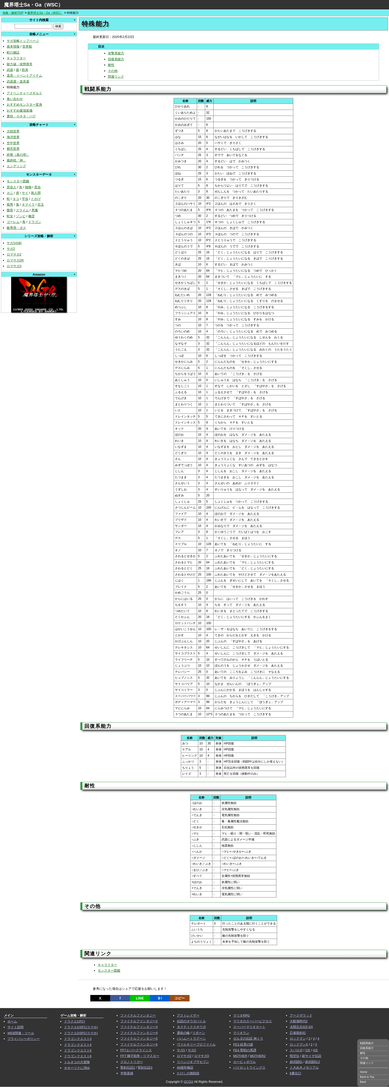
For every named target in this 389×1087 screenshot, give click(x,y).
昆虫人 (11, 187)
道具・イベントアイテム (24, 75)
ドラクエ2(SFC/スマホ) (81, 1033)
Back (363, 1081)
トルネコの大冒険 (77, 1062)
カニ (10, 193)
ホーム (12, 1021)
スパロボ (296, 1050)
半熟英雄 (126, 1073)
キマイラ (28, 204)
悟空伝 (294, 1056)
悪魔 (35, 210)
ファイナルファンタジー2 (139, 1021)
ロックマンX (299, 1044)
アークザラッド (301, 1015)
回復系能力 (116, 59)
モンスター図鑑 (18, 181)
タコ (16, 199)
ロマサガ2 (14, 254)
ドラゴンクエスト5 (78, 1050)
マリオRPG (241, 1015)
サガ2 (11, 249)
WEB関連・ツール (20, 1033)
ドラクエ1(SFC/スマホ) (81, 1027)
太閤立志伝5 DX (301, 1027)
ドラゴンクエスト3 (78, 1039)
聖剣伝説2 (127, 1067)
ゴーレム (13, 222)
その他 (113, 71)
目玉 (40, 204)
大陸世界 (13, 131)
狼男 (10, 204)
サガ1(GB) (14, 243)
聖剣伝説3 (145, 1067)
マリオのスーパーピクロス (252, 1021)
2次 (307, 1050)
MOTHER (240, 1056)
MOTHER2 (258, 1056)
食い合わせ (15, 99)
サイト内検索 (39, 20)
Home (363, 1071)
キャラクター (16, 58)
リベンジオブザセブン (193, 1062)
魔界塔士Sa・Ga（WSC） (33, 4)
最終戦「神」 (16, 160)
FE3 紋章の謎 (243, 1044)
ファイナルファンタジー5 (139, 1038)
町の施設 (13, 52)
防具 (25, 70)
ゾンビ (21, 216)
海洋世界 (13, 137)
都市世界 (13, 149)
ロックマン (298, 1038)
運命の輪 (183, 1033)
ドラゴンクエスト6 (78, 1056)
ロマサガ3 (14, 266)
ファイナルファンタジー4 (139, 1033)
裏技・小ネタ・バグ (21, 116)
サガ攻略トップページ (23, 41)
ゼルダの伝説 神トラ (248, 1038)
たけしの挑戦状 (188, 1073)
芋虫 (25, 199)
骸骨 (10, 210)
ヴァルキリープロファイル (196, 1044)
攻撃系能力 (116, 53)
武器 (10, 70)
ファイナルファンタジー (138, 1015)
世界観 (27, 46)
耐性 (111, 65)
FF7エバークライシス (136, 1050)
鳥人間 (36, 193)
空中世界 (13, 143)
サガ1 (181, 1050)
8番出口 (295, 1073)
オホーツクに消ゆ (77, 1068)
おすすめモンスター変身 (24, 104)
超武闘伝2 (312, 1062)
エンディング (16, 166)
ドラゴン (34, 222)
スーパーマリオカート (249, 1027)
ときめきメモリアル (304, 1067)
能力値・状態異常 (19, 64)
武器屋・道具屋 (18, 81)
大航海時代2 (299, 1021)
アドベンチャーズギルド (24, 93)
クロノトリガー (131, 1062)
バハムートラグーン (191, 1038)
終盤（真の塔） (18, 155)
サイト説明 (15, 1027)
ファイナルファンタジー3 (139, 1027)
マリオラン (241, 1033)
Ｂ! (159, 998)
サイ (25, 193)
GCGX (188, 1082)
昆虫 (37, 187)
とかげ (36, 199)
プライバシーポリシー (23, 1039)
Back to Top (367, 1076)
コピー (179, 998)
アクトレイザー (188, 1015)
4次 (315, 1050)
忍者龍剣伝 (298, 1033)
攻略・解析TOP (12, 13)
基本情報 (13, 46)
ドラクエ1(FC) (74, 1021)
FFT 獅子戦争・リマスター (139, 1056)
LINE (140, 998)
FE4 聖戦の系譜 (244, 1050)
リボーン (198, 1033)
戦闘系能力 (367, 1043)
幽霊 (31, 216)
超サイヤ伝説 (311, 1056)
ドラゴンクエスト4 (78, 1045)
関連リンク (116, 76)
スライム (22, 210)
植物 (28, 187)
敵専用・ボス (16, 228)
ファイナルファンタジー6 (139, 1044)
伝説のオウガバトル (191, 1021)
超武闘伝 (296, 1062)
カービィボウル (244, 1062)
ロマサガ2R (15, 260)
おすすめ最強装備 (19, 110)
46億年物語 (185, 1067)
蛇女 (10, 216)
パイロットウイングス (249, 1067)
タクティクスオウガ (191, 1027)
